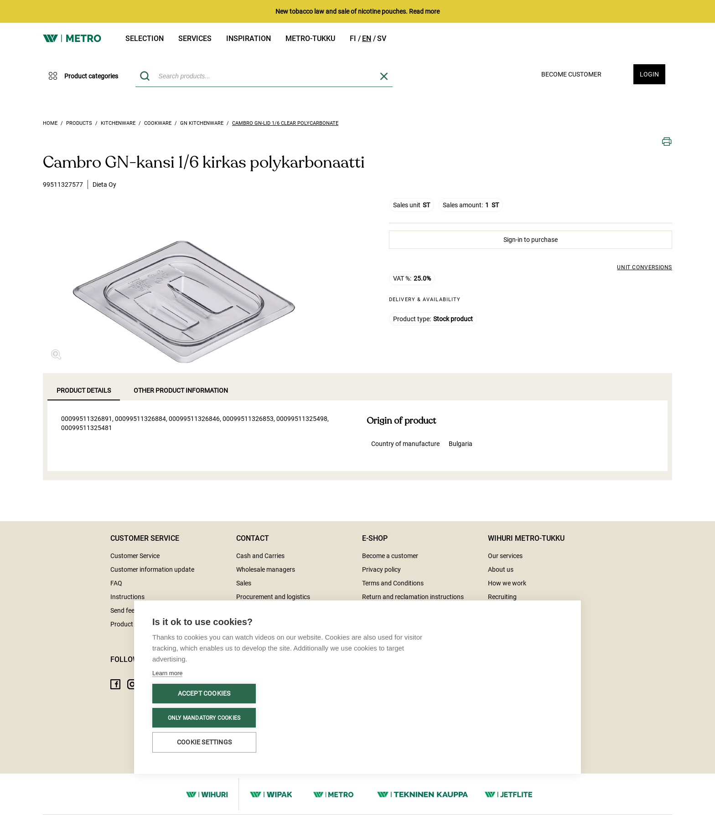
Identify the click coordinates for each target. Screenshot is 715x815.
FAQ (116, 583)
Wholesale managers (265, 569)
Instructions (127, 596)
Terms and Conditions (393, 583)
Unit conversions (644, 267)
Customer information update (152, 569)
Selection (144, 38)
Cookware (157, 123)
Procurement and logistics (273, 596)
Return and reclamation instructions (413, 596)
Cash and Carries (260, 555)
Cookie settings (204, 742)
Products (79, 123)
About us (500, 569)
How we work (507, 583)
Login (649, 74)
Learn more (167, 673)
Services (195, 38)
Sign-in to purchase (530, 239)
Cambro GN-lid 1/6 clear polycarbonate (285, 123)
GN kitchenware (201, 123)
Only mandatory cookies (204, 718)
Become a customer (390, 555)
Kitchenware (118, 123)
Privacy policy (381, 569)
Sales (243, 583)
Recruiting (502, 596)
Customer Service (135, 555)
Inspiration (248, 38)
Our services (505, 555)
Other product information (181, 390)
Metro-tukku (310, 38)
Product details (84, 390)
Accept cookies (204, 693)
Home (50, 123)
